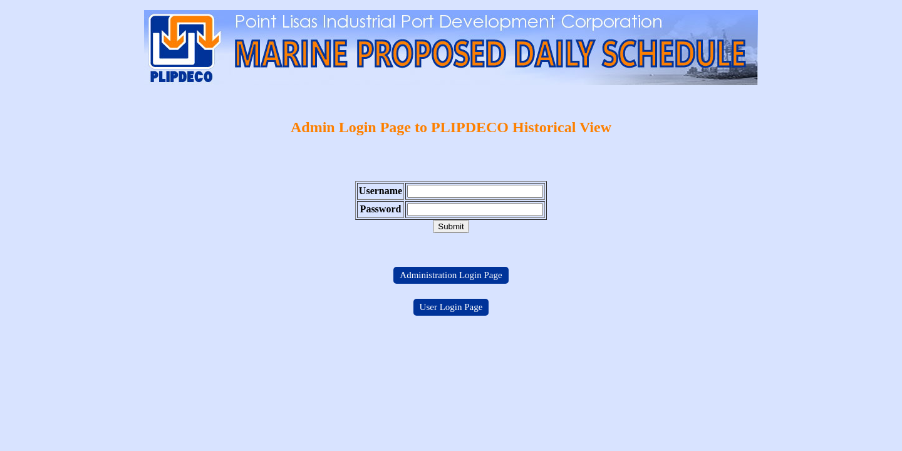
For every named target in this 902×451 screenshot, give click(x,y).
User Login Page (451, 307)
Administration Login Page (451, 275)
